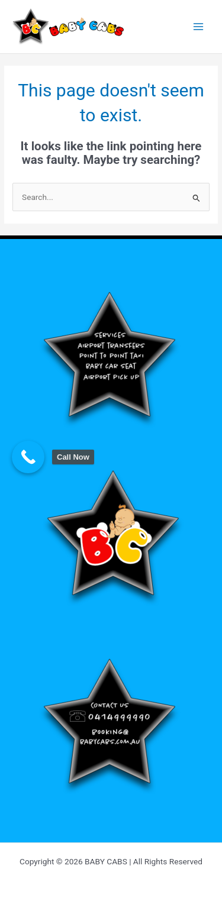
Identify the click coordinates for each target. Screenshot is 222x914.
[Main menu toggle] (198, 27)
